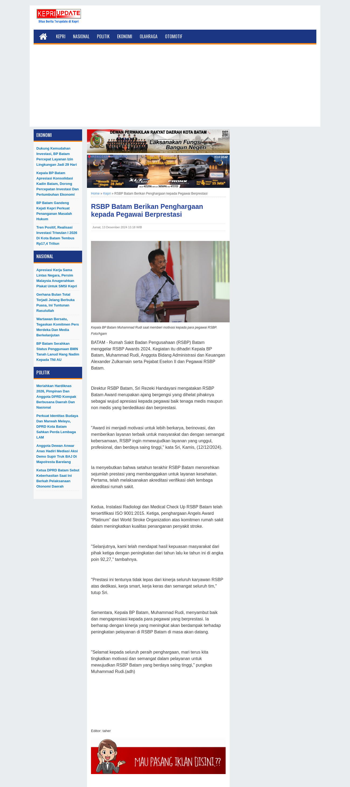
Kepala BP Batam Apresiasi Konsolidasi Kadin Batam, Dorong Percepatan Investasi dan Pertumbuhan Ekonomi (57, 183)
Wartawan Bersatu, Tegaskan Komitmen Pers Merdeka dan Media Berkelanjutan (57, 327)
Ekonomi (124, 36)
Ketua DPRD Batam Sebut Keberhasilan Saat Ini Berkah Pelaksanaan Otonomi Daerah (57, 478)
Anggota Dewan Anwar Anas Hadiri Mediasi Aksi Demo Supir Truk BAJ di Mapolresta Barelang (57, 454)
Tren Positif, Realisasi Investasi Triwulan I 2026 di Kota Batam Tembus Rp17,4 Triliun (56, 235)
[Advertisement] (175, 89)
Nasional (81, 36)
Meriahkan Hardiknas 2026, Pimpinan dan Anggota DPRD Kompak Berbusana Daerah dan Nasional (56, 396)
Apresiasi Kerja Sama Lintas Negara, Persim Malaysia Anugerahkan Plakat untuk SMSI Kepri (56, 278)
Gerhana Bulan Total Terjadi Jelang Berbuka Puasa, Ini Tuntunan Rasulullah (55, 302)
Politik (103, 36)
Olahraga (149, 36)
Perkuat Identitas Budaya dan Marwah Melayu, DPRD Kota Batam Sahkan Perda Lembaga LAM (57, 426)
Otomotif (173, 36)
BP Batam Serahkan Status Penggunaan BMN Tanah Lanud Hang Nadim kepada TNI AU (57, 351)
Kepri (60, 36)
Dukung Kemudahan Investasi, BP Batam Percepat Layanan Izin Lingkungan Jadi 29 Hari (56, 156)
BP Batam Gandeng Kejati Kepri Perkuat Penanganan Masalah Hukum (54, 211)
